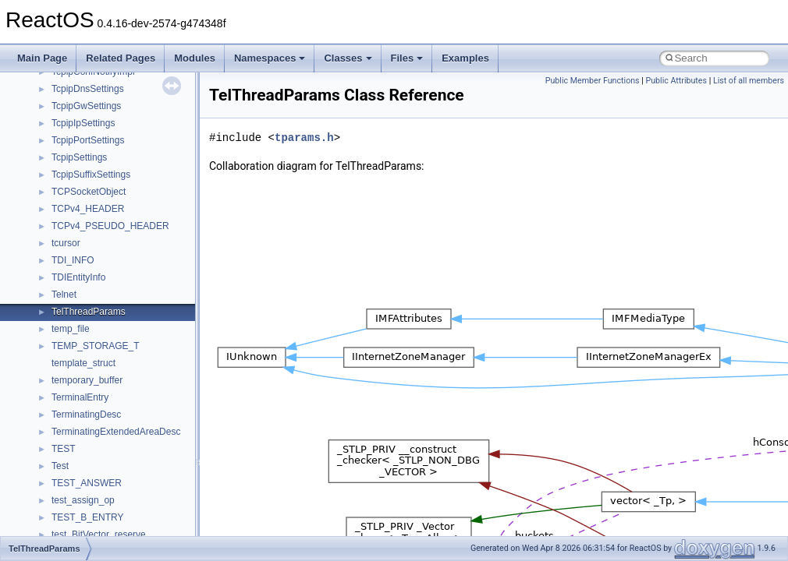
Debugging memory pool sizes (89, 94)
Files (407, 58)
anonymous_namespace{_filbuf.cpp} (126, 420)
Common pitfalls (60, 77)
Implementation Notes (72, 197)
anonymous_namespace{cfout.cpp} (124, 454)
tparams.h (304, 137)
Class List (59, 334)
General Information (68, 231)
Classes (347, 58)
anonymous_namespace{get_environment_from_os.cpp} (168, 505)
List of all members (748, 81)
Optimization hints (64, 180)
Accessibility (76, 402)
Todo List (45, 248)
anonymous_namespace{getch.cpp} (126, 522)
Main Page (42, 58)
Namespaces (270, 58)
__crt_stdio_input (86, 351)
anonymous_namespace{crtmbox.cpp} (131, 471)
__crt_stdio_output (90, 368)
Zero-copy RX (55, 128)
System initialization (67, 145)
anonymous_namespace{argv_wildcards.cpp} (145, 437)
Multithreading (56, 162)
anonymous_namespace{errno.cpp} (125, 488)
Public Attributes (676, 81)
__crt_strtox (76, 385)
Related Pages (120, 58)
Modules (194, 58)
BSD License (53, 214)
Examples (465, 58)
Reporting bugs (58, 111)
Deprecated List (59, 265)
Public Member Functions (592, 81)
